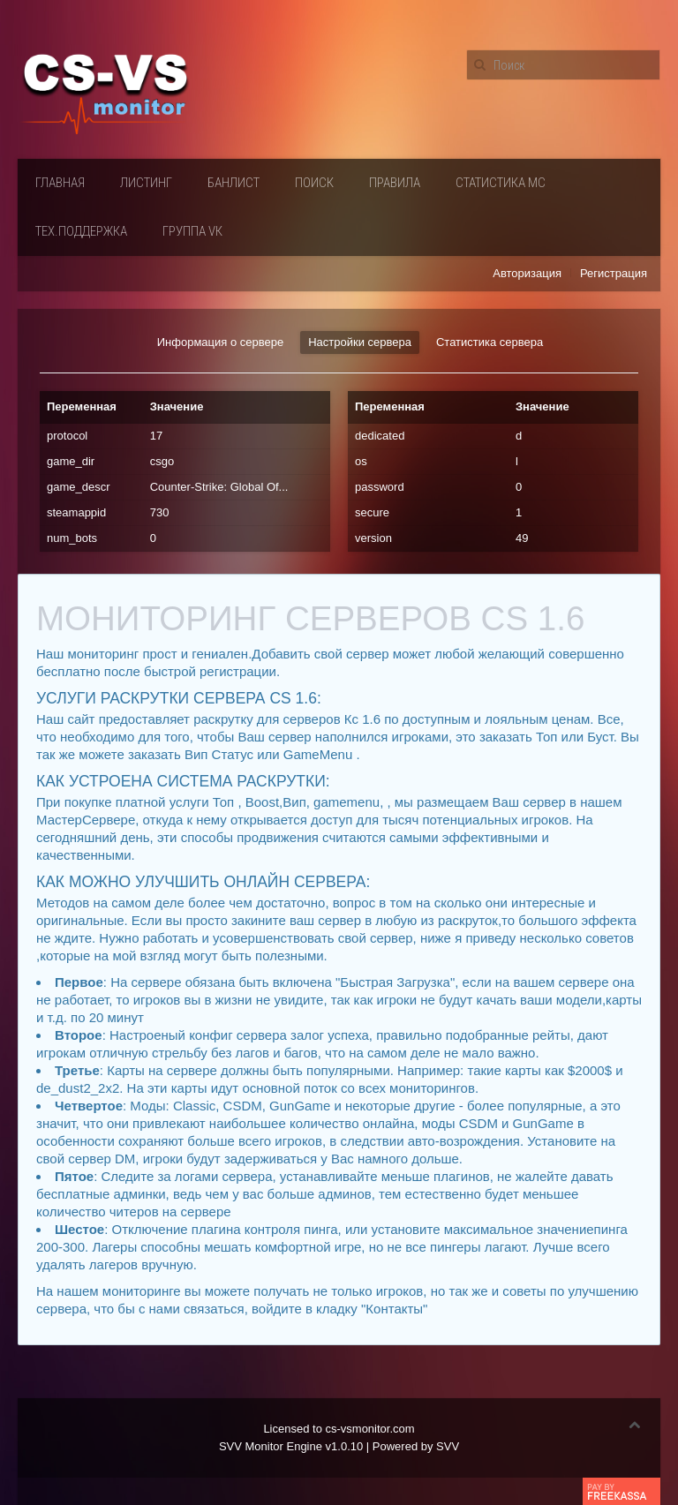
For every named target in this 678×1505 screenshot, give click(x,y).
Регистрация (613, 273)
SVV (447, 1446)
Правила (394, 183)
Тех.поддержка (81, 231)
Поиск (314, 183)
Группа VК (192, 231)
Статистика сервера (489, 342)
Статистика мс (501, 183)
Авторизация (527, 273)
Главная (60, 183)
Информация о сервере (220, 342)
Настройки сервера (359, 342)
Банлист (233, 183)
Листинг (146, 183)
